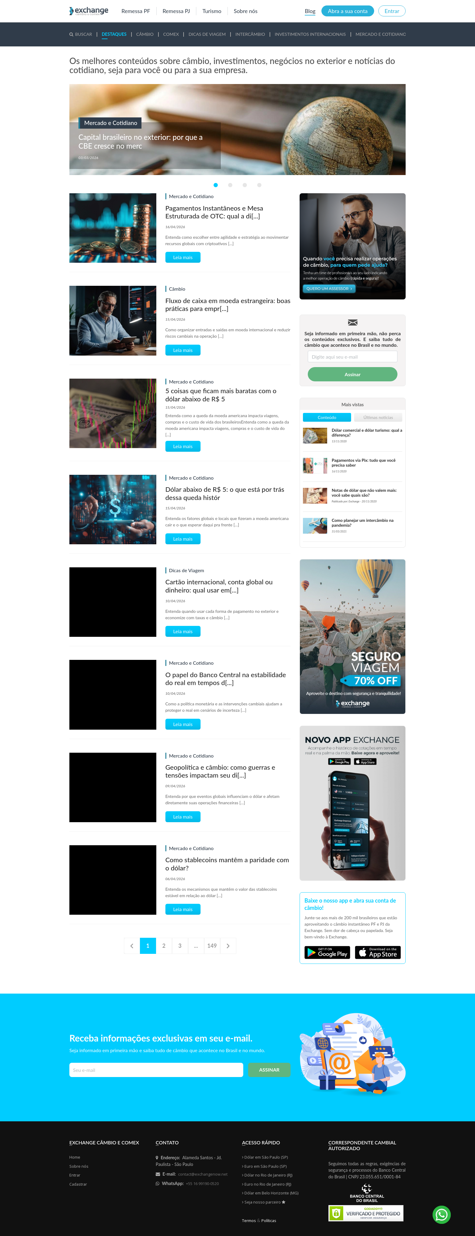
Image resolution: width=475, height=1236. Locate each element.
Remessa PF (135, 11)
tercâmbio (250, 34)
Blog (310, 11)
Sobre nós (245, 11)
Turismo (211, 11)
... (196, 945)
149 (212, 945)
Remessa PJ (176, 11)
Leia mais (183, 257)
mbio (145, 34)
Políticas (268, 1220)
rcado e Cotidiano (381, 34)
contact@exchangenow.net (203, 1174)
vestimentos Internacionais (310, 34)
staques (114, 34)
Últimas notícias (378, 417)
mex (171, 34)
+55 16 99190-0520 (202, 1183)
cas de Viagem (207, 34)
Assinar (352, 374)
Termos (249, 1220)
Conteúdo (327, 417)
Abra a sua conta (347, 11)
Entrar (392, 11)
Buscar (80, 34)
